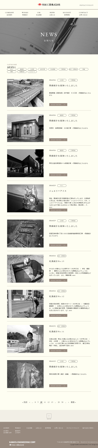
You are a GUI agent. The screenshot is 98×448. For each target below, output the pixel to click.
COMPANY (9, 14)
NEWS (52, 14)
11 (45, 402)
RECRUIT (67, 14)
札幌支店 (22, 71)
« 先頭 (24, 402)
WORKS (25, 14)
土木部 (32, 69)
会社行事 (42, 69)
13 (52, 402)
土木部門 (17, 432)
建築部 (22, 69)
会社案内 (6, 431)
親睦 (11, 71)
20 (59, 402)
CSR (39, 14)
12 (48, 402)
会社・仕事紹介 (73, 69)
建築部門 (17, 431)
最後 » (73, 402)
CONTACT (83, 14)
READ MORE (56, 104)
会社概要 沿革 (7, 432)
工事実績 (63, 69)
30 (62, 402)
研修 (84, 69)
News (11, 69)
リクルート (32, 71)
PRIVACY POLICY (86, 5)
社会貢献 (53, 69)
